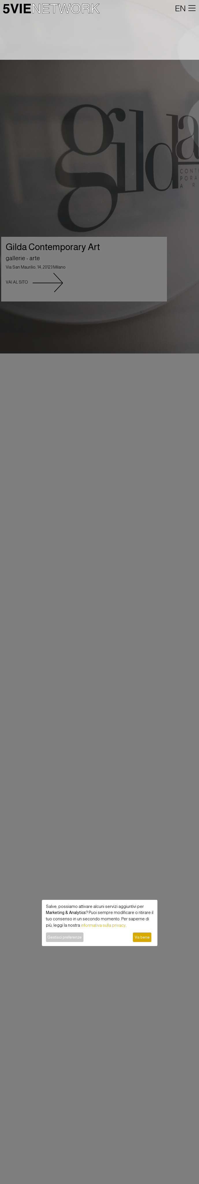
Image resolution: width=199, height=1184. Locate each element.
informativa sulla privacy (103, 925)
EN (180, 8)
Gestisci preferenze (64, 937)
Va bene (142, 937)
